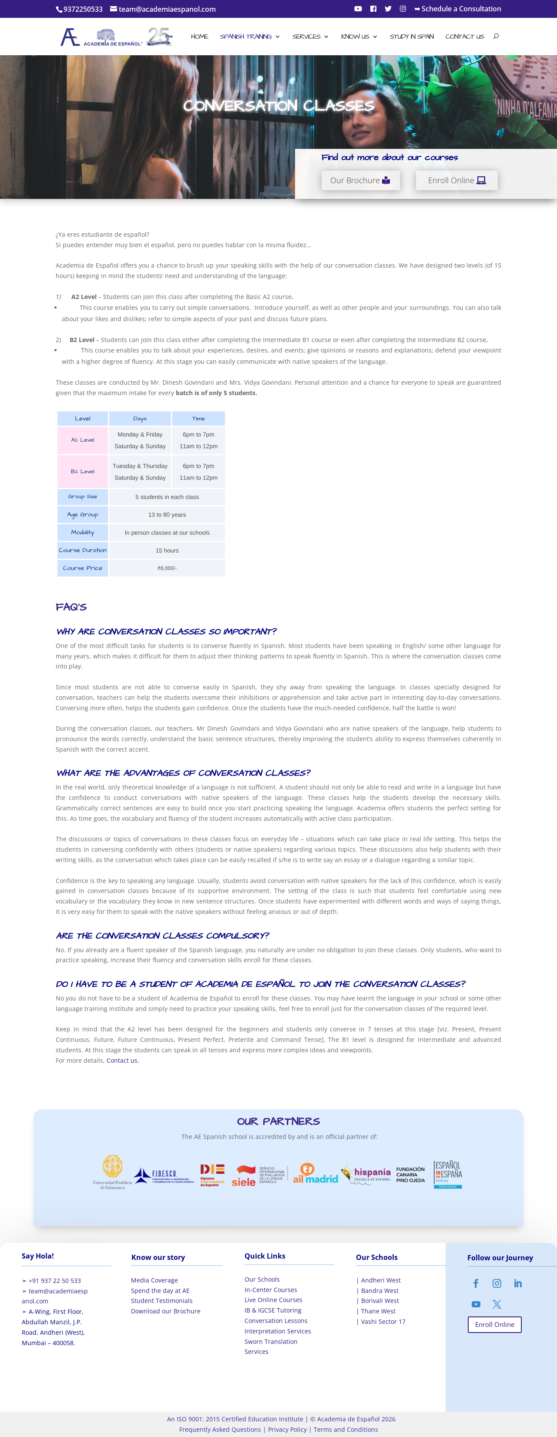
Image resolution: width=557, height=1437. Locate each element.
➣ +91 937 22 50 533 (51, 1280)
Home (199, 37)
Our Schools (262, 1279)
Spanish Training (246, 37)
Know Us (355, 37)
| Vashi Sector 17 (381, 1321)
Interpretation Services (278, 1331)
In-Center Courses (271, 1290)
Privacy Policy (286, 1429)
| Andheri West (378, 1280)
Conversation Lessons (276, 1320)
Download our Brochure (166, 1311)
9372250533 (83, 9)
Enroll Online (451, 180)
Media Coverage (154, 1280)
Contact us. (123, 1060)
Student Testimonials (162, 1300)
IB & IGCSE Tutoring (273, 1310)
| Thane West (376, 1311)
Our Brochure (355, 180)
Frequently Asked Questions (220, 1429)
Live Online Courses (273, 1300)
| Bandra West (377, 1290)
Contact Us (465, 37)
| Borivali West (377, 1300)
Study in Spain (411, 37)
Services (306, 37)
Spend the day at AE (160, 1290)
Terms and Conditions (345, 1429)
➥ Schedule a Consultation (457, 9)
